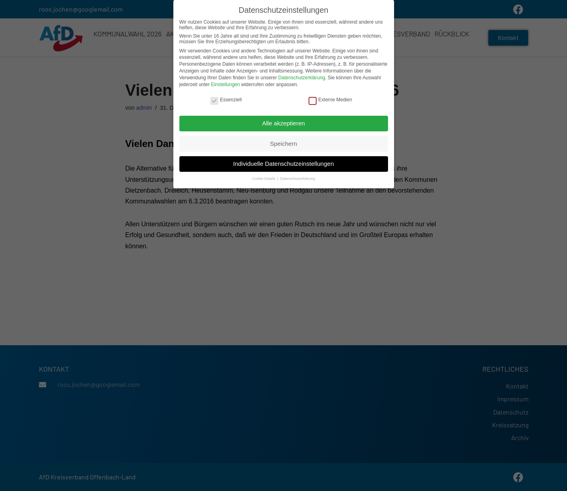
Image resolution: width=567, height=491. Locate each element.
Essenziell (226, 98)
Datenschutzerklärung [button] (297, 177)
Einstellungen (225, 82)
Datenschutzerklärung (301, 75)
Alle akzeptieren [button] (283, 121)
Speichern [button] (283, 141)
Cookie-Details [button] (264, 177)
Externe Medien (330, 98)
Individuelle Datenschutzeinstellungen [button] (283, 161)
